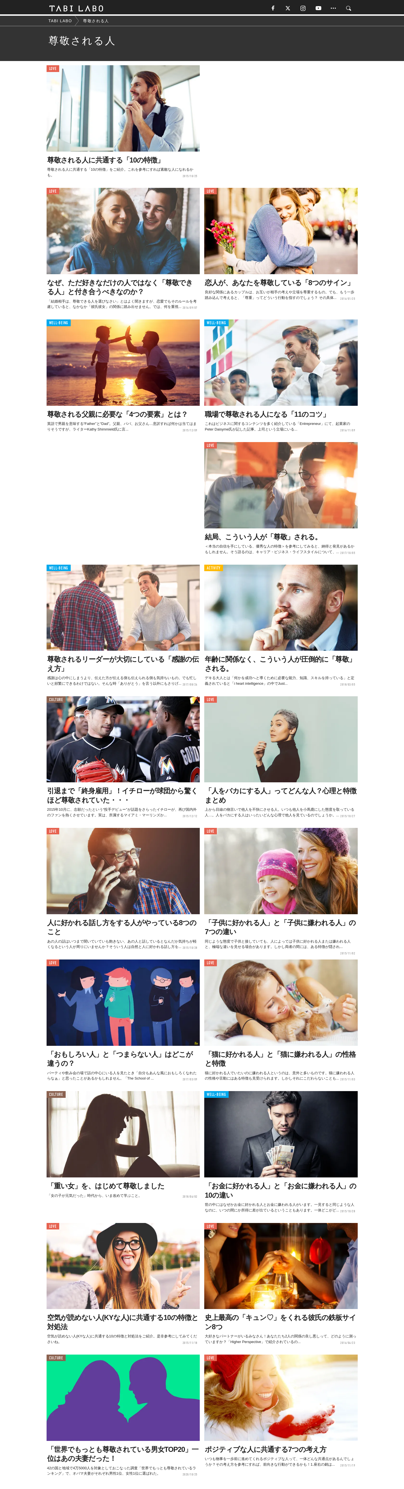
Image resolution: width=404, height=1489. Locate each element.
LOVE (53, 70)
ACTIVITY (214, 569)
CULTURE (56, 701)
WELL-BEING (58, 324)
